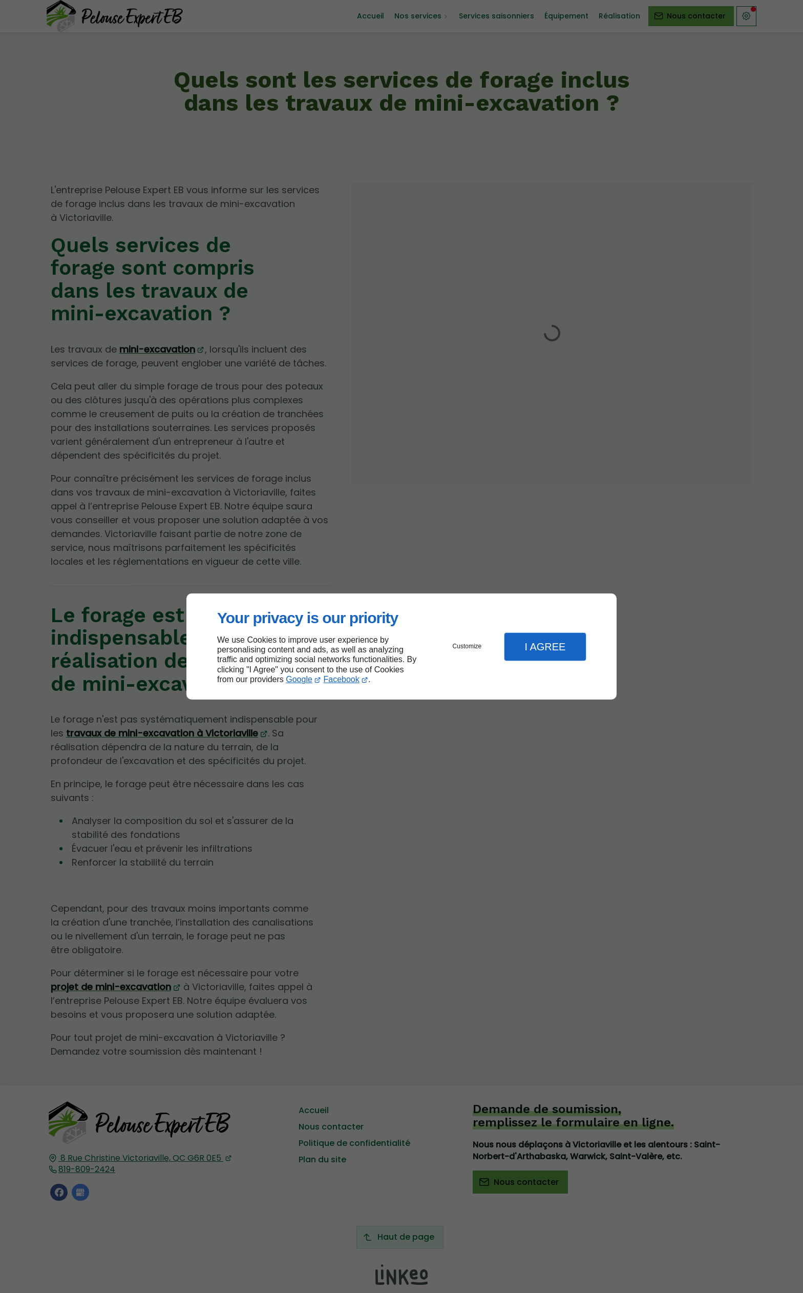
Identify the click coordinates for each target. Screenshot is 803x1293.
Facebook (342, 679)
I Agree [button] (544, 646)
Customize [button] (467, 646)
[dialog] (401, 646)
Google (299, 679)
